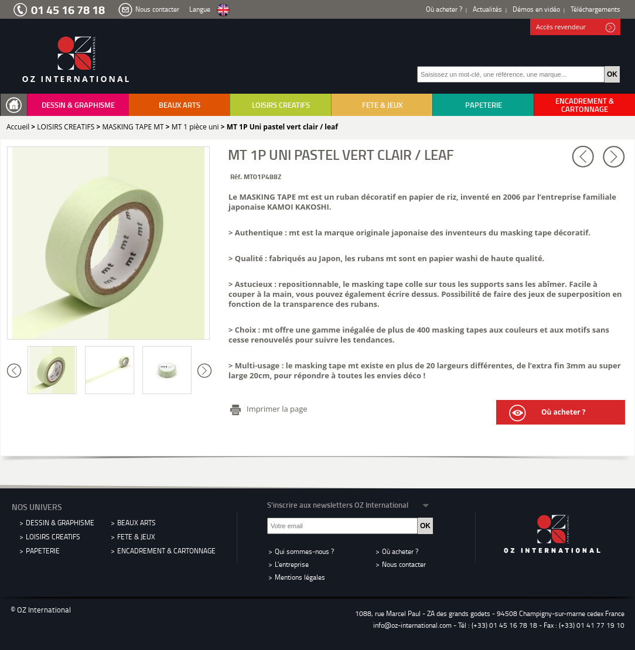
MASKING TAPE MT (132, 127)
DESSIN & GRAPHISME (78, 105)
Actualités (487, 9)
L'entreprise (292, 564)
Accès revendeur (575, 27)
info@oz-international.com (412, 625)
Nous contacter (157, 9)
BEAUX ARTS (179, 105)
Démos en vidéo (536, 9)
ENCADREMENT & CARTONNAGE (584, 105)
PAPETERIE (483, 105)
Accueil (17, 127)
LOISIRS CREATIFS (281, 105)
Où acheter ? (444, 9)
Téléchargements (595, 9)
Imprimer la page (277, 408)
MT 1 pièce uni (195, 127)
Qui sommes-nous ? (304, 551)
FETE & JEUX (382, 105)
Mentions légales (300, 577)
